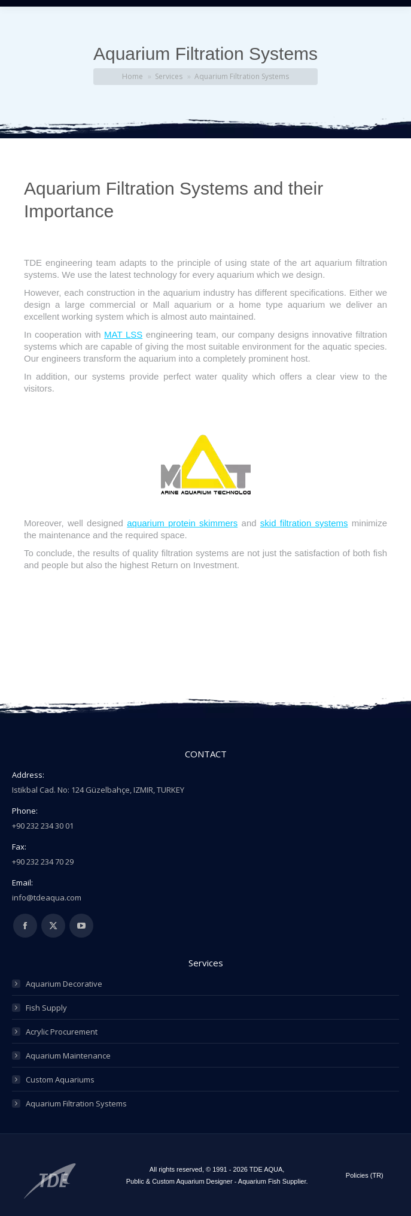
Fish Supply (46, 1007)
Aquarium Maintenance (68, 1055)
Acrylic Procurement (62, 1031)
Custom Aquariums (60, 1079)
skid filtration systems (304, 523)
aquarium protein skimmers (182, 523)
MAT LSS (123, 334)
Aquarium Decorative (64, 983)
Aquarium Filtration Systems (76, 1103)
